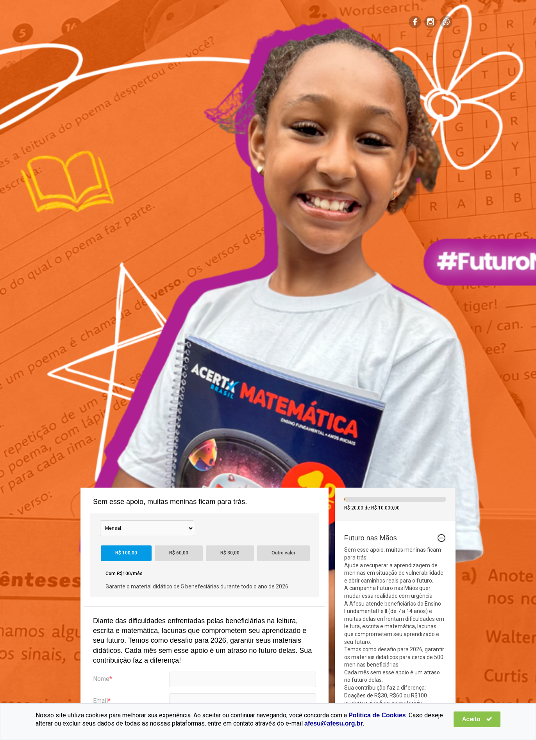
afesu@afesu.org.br (333, 723)
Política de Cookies (377, 715)
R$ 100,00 (126, 553)
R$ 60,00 (178, 553)
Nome (101, 679)
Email (100, 700)
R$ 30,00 (229, 553)
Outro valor (283, 553)
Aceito (477, 719)
